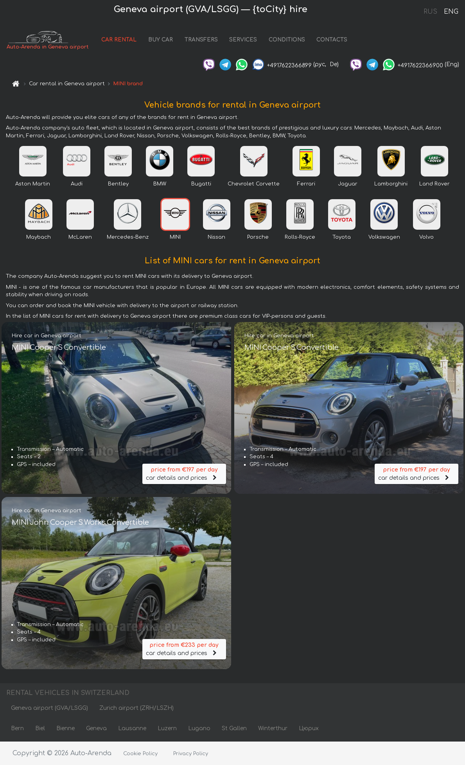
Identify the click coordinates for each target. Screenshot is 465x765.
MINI (175, 237)
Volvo (426, 237)
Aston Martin (32, 184)
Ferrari (306, 184)
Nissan (216, 237)
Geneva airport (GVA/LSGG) (49, 708)
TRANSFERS (201, 40)
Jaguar (347, 184)
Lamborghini (391, 184)
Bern (17, 729)
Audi (77, 184)
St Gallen (234, 729)
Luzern (167, 729)
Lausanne (132, 729)
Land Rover (434, 184)
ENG (451, 11)
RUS (430, 11)
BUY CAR (160, 40)
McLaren (80, 237)
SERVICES (243, 40)
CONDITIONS (287, 40)
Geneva (96, 729)
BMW (159, 184)
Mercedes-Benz (128, 237)
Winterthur (272, 729)
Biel (40, 729)
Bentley (118, 184)
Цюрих (309, 729)
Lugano (199, 729)
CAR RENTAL (118, 40)
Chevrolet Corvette (254, 184)
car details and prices (184, 473)
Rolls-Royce (300, 237)
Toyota (341, 237)
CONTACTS (331, 40)
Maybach (38, 237)
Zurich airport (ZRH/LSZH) (136, 708)
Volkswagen (384, 237)
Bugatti (201, 184)
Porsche (258, 237)
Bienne (65, 729)
